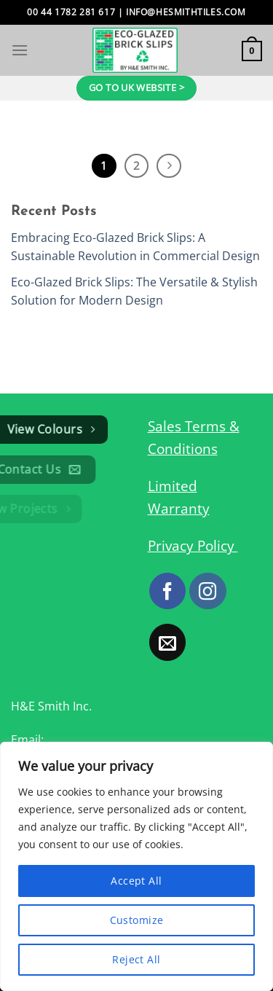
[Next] (169, 166)
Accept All (136, 881)
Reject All (136, 959)
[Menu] (19, 50)
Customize (137, 920)
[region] (136, 866)
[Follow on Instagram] (207, 591)
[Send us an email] (167, 642)
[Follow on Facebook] (167, 591)
